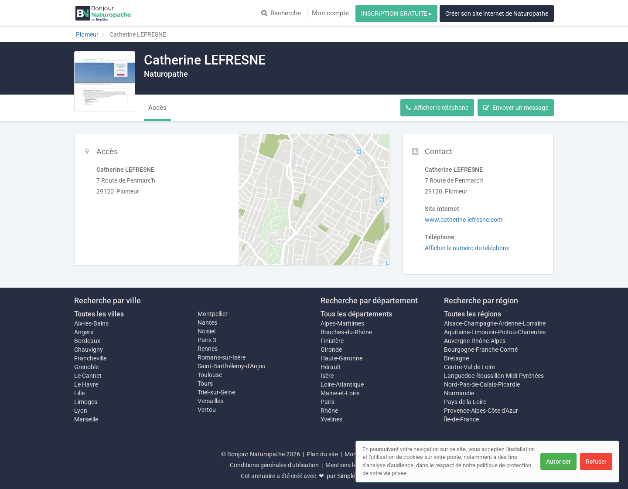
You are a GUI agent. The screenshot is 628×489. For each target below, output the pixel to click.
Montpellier (213, 313)
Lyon (80, 410)
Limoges (85, 401)
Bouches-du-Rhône (346, 332)
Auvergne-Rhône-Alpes (474, 340)
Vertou (207, 409)
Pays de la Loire (465, 401)
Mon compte (330, 13)
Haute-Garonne (341, 358)
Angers (83, 332)
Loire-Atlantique (342, 384)
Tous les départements (356, 314)
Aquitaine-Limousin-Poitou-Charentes (495, 332)
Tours (205, 383)
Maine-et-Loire (340, 393)
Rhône (329, 410)
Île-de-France (461, 419)
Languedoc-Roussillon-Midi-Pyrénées (494, 375)
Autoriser (558, 461)
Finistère (332, 340)
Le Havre (86, 384)
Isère (327, 375)
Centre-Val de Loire (469, 366)
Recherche (281, 13)
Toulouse (210, 374)
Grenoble (86, 366)
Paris (327, 401)
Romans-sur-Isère (222, 357)
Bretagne (456, 358)
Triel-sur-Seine (216, 392)
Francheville (90, 358)
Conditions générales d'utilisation (274, 465)
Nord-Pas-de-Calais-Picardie (482, 384)
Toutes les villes (99, 314)
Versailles (210, 400)
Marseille (86, 419)
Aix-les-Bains (91, 323)
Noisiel (206, 331)
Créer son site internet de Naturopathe (496, 13)
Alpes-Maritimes (342, 323)
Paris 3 (207, 339)
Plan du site (322, 454)
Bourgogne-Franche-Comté (481, 349)
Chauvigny (88, 349)
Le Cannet (88, 375)
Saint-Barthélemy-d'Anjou (232, 366)
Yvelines (331, 419)
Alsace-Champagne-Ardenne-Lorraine (495, 323)
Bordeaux (87, 340)
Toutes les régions (472, 314)
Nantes (207, 322)
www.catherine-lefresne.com (463, 219)
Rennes (208, 348)
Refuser (596, 461)
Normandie (459, 393)
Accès (157, 108)
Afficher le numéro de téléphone (467, 247)
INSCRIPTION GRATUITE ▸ (396, 13)
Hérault (331, 366)
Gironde (331, 349)
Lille (79, 393)
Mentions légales (348, 465)
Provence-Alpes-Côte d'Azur (481, 410)
